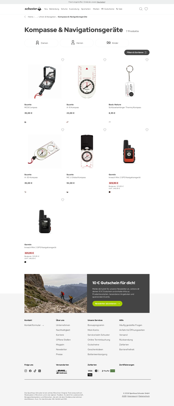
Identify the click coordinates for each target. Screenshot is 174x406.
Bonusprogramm (96, 325)
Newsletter (61, 349)
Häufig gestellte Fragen (130, 325)
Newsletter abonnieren (105, 303)
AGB (124, 396)
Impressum (132, 396)
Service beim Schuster (99, 334)
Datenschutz (144, 396)
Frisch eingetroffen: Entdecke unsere (83, 2)
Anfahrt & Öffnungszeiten (132, 330)
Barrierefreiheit (126, 349)
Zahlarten (124, 344)
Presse (59, 354)
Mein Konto (93, 330)
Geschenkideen (95, 349)
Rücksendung (126, 339)
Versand (123, 334)
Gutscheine (93, 344)
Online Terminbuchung (99, 339)
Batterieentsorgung (97, 354)
